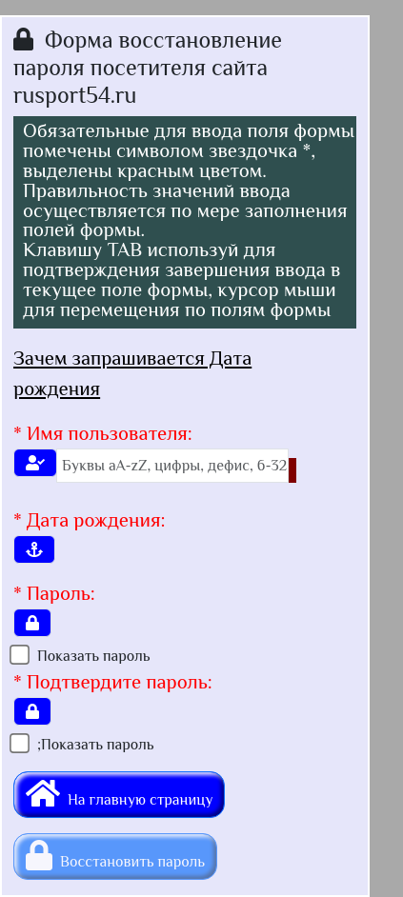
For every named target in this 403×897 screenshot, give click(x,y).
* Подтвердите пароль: (112, 681)
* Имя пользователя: (102, 433)
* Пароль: (54, 593)
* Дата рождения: (89, 519)
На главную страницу (119, 793)
